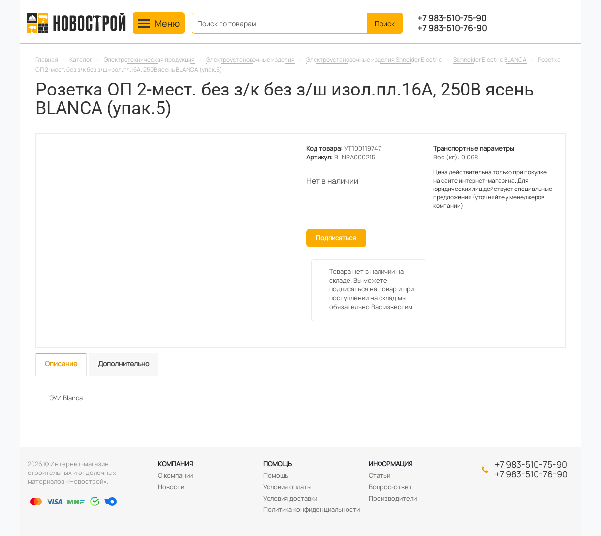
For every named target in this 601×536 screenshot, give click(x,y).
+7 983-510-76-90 (452, 28)
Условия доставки (290, 498)
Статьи (379, 475)
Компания (175, 463)
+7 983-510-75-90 (451, 18)
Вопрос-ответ (390, 486)
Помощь (277, 463)
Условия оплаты (287, 486)
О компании (175, 475)
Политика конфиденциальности (311, 509)
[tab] (61, 364)
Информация (390, 463)
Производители (393, 498)
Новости (171, 486)
